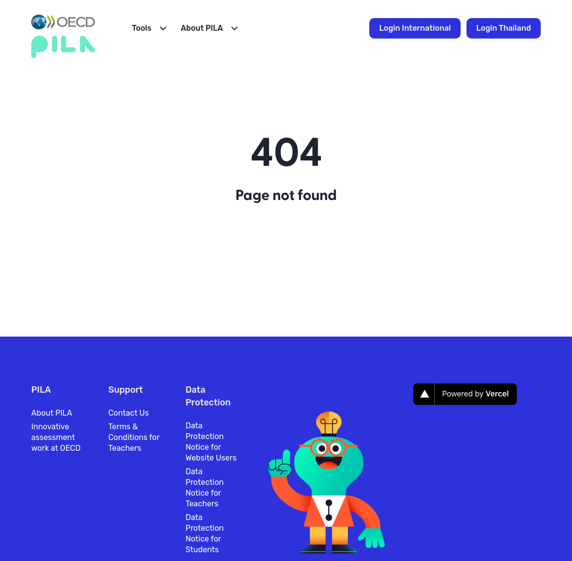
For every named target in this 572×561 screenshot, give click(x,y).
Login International (415, 28)
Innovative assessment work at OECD (56, 437)
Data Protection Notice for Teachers (205, 487)
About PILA (51, 413)
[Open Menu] (150, 28)
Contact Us (128, 413)
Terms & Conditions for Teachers (134, 437)
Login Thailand (503, 28)
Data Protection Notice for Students (205, 533)
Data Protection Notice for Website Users (211, 441)
